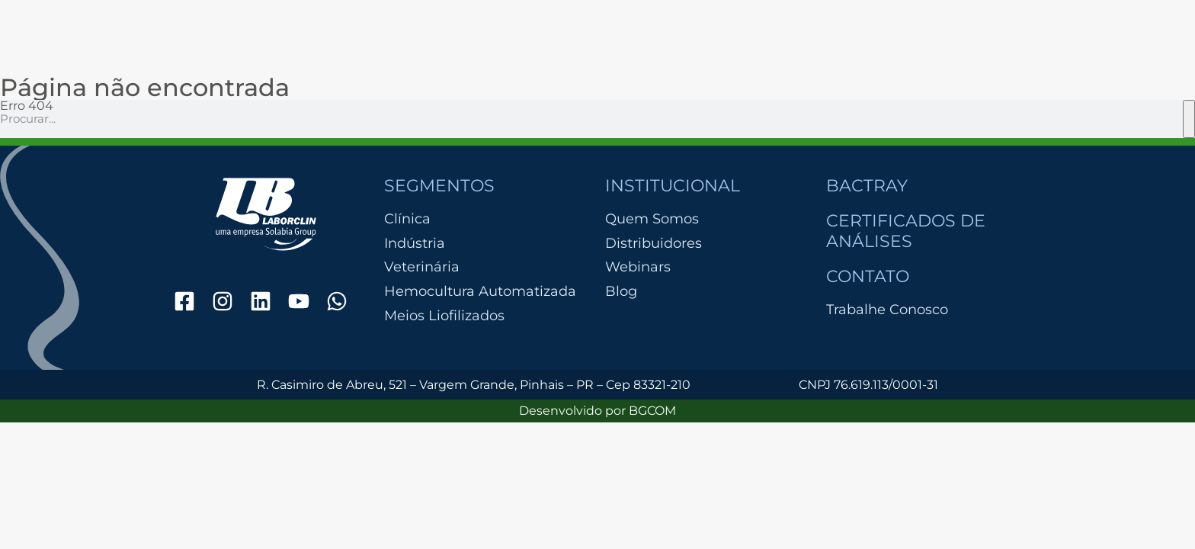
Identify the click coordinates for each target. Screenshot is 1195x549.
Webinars (638, 266)
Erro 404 (26, 105)
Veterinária (422, 267)
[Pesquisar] (1189, 119)
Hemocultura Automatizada (480, 292)
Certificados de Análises (905, 230)
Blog (621, 291)
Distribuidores (653, 243)
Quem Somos (652, 218)
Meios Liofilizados (444, 316)
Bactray (867, 185)
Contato (867, 276)
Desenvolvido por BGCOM (597, 410)
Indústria (414, 244)
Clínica (407, 219)
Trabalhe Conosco (887, 309)
